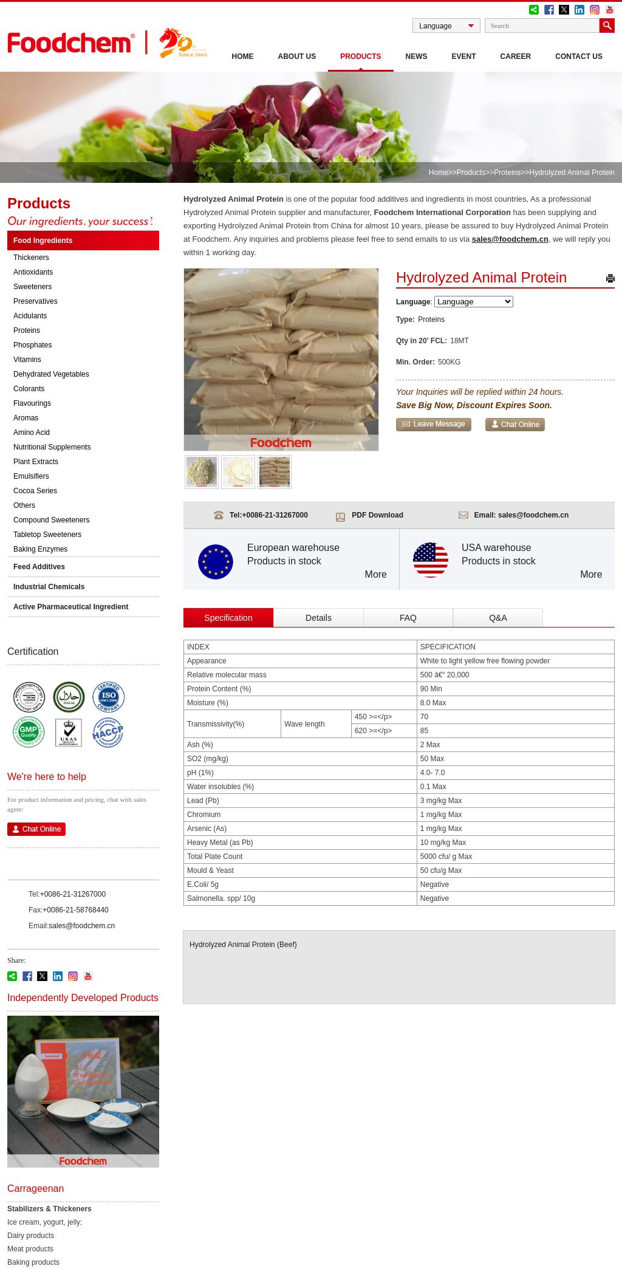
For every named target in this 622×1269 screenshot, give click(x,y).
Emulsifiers (31, 476)
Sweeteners (32, 286)
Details (319, 618)
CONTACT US (579, 56)
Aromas (25, 418)
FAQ (408, 618)
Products (360, 56)
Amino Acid (31, 432)
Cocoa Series (35, 491)
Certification (32, 651)
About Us (297, 56)
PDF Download (377, 515)
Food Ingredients (42, 240)
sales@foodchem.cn (82, 926)
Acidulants (30, 316)
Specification (228, 618)
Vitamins (27, 359)
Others (24, 505)
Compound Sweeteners (51, 520)
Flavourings (32, 403)
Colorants (28, 389)
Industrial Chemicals (48, 587)
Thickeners (31, 257)
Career (516, 56)
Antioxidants (33, 272)
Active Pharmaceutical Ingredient (70, 607)
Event (464, 56)
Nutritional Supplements (52, 447)
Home (243, 56)
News (417, 56)
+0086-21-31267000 (73, 894)
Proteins (507, 172)
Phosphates (32, 345)
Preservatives (35, 301)
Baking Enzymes (40, 549)
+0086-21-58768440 (75, 910)
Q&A (498, 618)
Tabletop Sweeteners (47, 534)
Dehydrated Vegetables (51, 374)
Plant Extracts (35, 461)
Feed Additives (39, 567)
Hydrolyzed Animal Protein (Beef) (243, 944)
